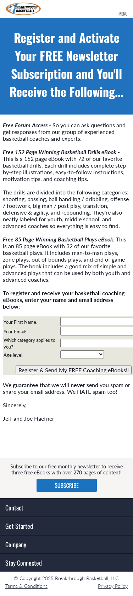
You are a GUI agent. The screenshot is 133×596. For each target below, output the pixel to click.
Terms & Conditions (26, 586)
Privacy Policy (113, 586)
